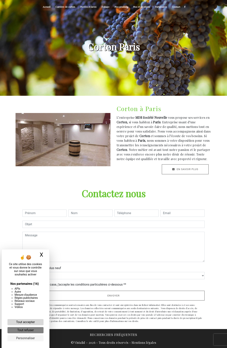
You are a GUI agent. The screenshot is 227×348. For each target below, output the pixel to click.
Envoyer (113, 295)
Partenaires (161, 6)
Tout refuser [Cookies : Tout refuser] (25, 330)
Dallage (105, 6)
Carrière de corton (65, 6)
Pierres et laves (88, 6)
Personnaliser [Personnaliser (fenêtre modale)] (25, 338)
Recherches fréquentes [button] (113, 334)
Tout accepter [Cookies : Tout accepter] (25, 322)
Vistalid (79, 343)
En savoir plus (185, 169)
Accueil (46, 6)
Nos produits (121, 6)
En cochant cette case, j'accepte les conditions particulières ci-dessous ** (76, 284)
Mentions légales (143, 343)
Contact (176, 6)
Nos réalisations (141, 6)
